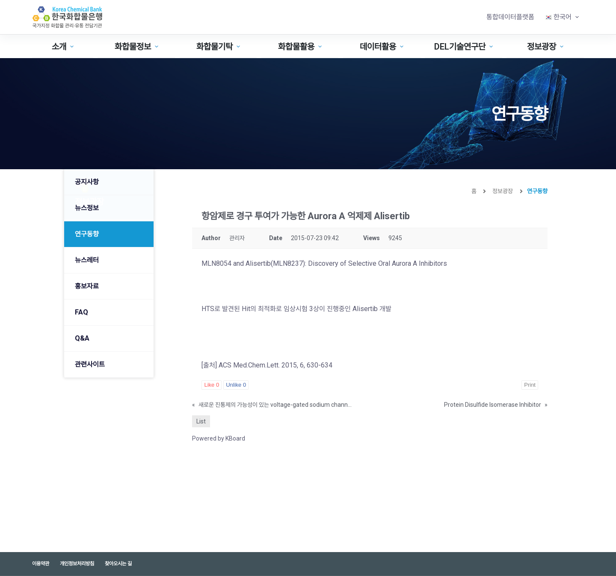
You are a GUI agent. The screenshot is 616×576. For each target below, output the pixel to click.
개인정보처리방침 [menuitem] (77, 564)
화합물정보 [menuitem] (137, 46)
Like (211, 385)
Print (530, 385)
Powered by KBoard (218, 438)
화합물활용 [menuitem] (301, 46)
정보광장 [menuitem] (546, 46)
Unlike (236, 385)
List (201, 421)
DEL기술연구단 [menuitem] (464, 46)
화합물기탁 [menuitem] (219, 46)
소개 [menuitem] (64, 46)
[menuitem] (561, 17)
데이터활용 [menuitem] (383, 46)
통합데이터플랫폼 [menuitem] (510, 17)
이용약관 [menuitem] (40, 564)
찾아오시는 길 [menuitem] (118, 564)
